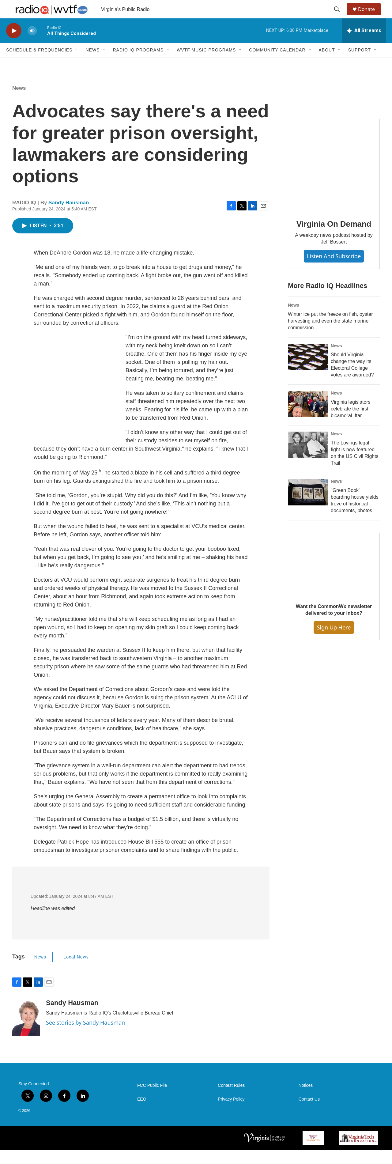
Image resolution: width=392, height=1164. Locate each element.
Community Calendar (277, 63)
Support (359, 63)
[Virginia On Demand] (333, 178)
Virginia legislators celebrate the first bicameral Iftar (351, 422)
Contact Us (309, 1113)
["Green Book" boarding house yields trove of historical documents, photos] (308, 506)
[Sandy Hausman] (26, 1031)
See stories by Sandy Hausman (85, 1036)
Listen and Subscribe (334, 270)
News (92, 63)
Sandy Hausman (68, 216)
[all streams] (364, 44)
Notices (306, 1099)
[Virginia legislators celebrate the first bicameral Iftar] (308, 418)
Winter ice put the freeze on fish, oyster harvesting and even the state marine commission (330, 334)
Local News (76, 970)
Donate (370, 16)
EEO (141, 1113)
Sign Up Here (334, 641)
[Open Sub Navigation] (76, 63)
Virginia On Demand (333, 237)
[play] (14, 44)
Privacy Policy (231, 1113)
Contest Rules (231, 1099)
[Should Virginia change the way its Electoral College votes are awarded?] (308, 370)
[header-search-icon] (339, 16)
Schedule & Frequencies (39, 63)
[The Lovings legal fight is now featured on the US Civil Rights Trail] (308, 458)
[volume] (32, 44)
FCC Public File (152, 1099)
